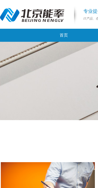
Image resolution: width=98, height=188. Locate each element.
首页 (64, 35)
